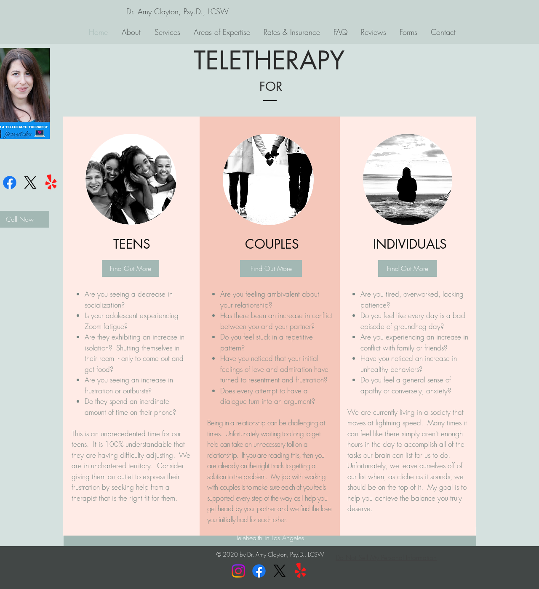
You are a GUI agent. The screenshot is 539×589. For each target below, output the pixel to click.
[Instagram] (238, 571)
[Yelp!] (51, 182)
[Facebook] (10, 182)
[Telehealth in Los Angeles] (270, 537)
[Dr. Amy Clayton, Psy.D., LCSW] (177, 12)
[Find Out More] (130, 268)
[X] (30, 182)
